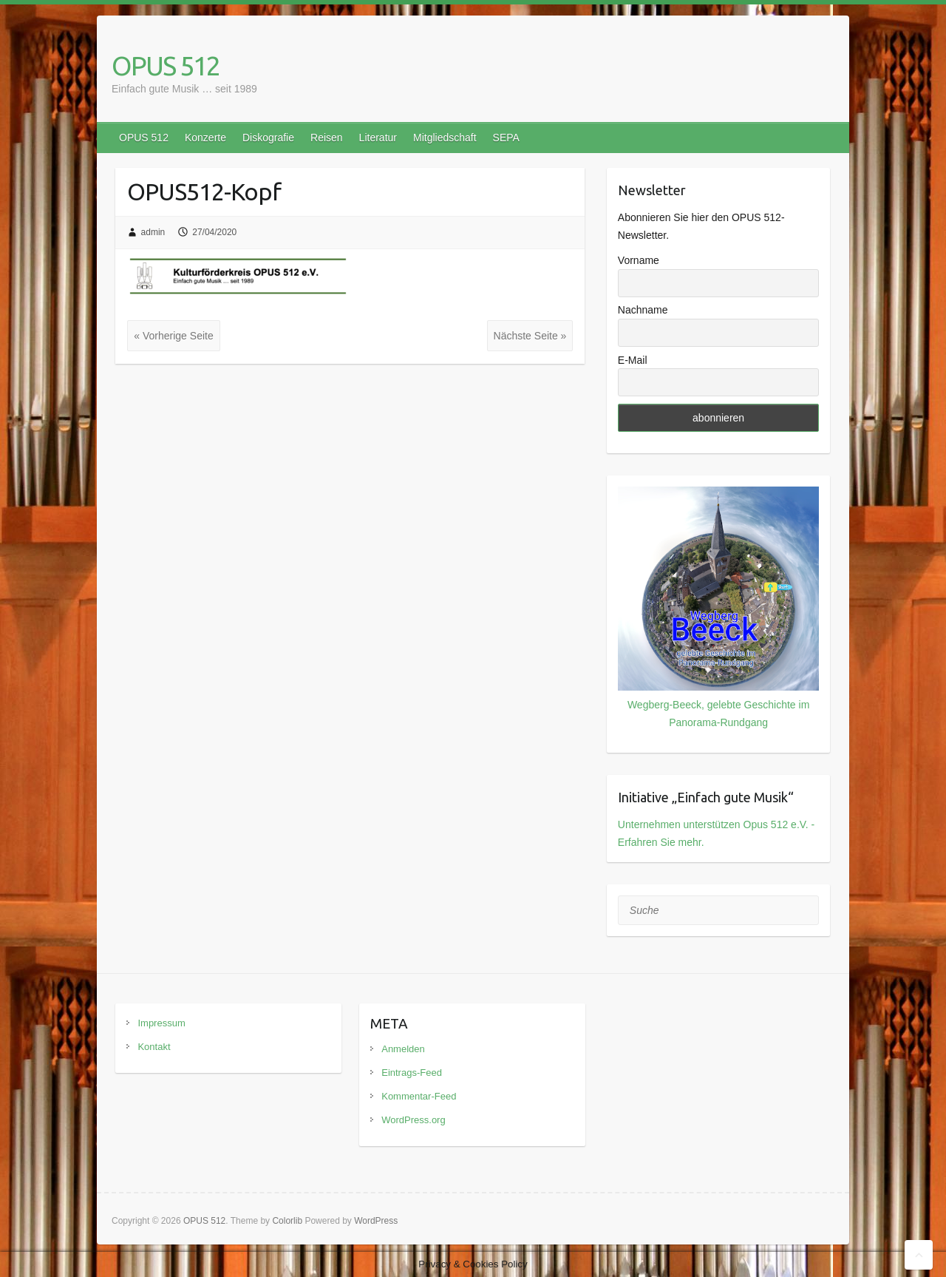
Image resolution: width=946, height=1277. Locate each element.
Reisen (326, 137)
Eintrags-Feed (411, 1072)
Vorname (638, 260)
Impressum (161, 1023)
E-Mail (632, 360)
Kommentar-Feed (418, 1096)
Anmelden (403, 1048)
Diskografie (268, 137)
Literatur (378, 137)
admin (153, 232)
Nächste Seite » (530, 336)
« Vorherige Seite (173, 336)
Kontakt (153, 1046)
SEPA (506, 137)
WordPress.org (413, 1119)
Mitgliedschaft (445, 137)
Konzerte (205, 137)
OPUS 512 (166, 65)
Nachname (643, 310)
